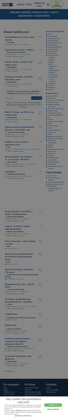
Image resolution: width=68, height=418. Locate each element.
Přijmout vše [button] (53, 405)
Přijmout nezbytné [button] (53, 409)
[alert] (34, 209)
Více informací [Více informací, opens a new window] (14, 414)
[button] (23, 416)
